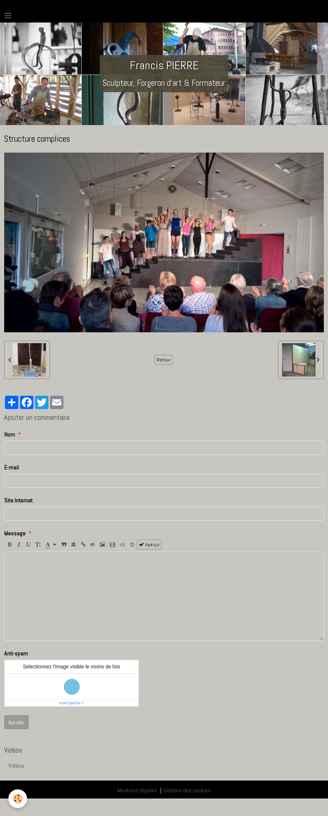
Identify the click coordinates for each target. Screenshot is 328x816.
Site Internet (18, 500)
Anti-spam (16, 653)
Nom (9, 434)
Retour (164, 360)
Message (14, 533)
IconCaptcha (70, 703)
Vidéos (16, 765)
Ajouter (16, 722)
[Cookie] (17, 798)
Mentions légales (137, 790)
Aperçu (149, 544)
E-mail (11, 467)
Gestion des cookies (187, 790)
